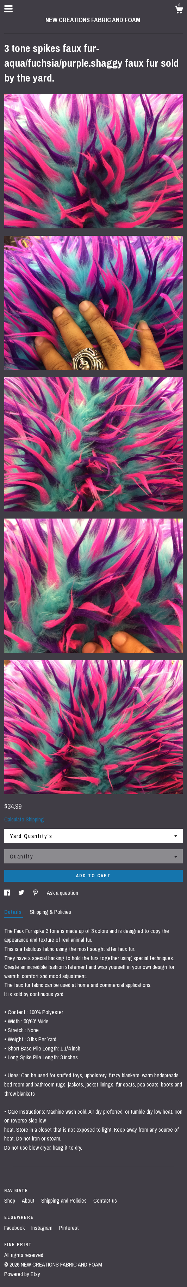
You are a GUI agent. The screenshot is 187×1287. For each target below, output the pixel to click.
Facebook (15, 1228)
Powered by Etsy (22, 1274)
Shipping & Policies (50, 912)
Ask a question (62, 893)
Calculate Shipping (24, 819)
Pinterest (69, 1228)
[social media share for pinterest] (36, 893)
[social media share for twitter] (22, 893)
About (29, 1200)
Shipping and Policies (64, 1200)
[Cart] (179, 10)
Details (13, 912)
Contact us (105, 1200)
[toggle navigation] (8, 8)
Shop (10, 1200)
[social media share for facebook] (7, 893)
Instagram (42, 1228)
